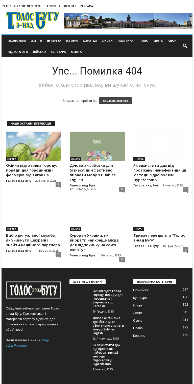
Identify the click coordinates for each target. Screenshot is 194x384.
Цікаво (11, 159)
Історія (72, 40)
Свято (158, 40)
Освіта (76, 52)
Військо (39, 52)
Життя (36, 40)
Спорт (173, 40)
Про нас (70, 6)
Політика (125, 40)
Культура (58, 52)
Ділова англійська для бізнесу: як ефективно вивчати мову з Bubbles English (93, 172)
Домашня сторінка (115, 100)
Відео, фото (18, 52)
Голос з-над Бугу (18, 180)
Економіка (17, 40)
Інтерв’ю (54, 40)
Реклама (86, 6)
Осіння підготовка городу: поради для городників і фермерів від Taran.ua (31, 170)
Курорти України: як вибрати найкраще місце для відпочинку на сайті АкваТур (94, 242)
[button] (184, 46)
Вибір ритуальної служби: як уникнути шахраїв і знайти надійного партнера (33, 240)
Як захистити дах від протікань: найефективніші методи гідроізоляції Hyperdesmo (159, 172)
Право (143, 40)
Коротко (90, 40)
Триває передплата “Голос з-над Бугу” (159, 238)
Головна (53, 6)
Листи (107, 40)
